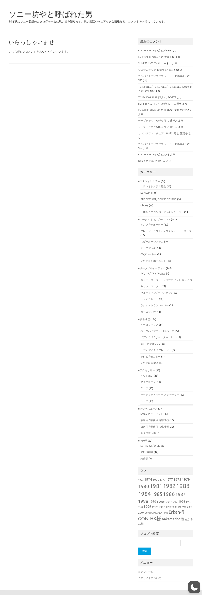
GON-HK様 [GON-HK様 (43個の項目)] (149, 518)
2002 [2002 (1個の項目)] (184, 507)
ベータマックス (149, 324)
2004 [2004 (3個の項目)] (141, 512)
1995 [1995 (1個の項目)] (140, 507)
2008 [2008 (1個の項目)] (147, 513)
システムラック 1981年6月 (153, 69)
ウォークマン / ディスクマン (156, 292)
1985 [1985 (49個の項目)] (156, 494)
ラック (144, 401)
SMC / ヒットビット (151, 413)
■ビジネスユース (148, 408)
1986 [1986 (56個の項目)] (169, 494)
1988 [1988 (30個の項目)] (143, 501)
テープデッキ (148, 248)
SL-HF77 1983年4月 (149, 63)
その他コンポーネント (153, 260)
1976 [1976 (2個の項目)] (162, 479)
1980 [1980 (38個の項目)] (143, 486)
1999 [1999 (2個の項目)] (167, 507)
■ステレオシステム (149, 181)
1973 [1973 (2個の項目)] (141, 479)
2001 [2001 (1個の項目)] (178, 507)
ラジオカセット (149, 299)
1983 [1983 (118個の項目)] (183, 486)
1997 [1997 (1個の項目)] (154, 507)
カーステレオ (148, 311)
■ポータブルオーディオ (151, 268)
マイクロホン (148, 382)
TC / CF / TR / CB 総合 (153, 273)
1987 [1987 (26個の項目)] (180, 494)
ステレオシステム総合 (153, 186)
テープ (144, 388)
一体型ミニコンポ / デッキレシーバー (162, 212)
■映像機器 (144, 319)
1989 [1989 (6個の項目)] (152, 501)
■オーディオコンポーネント (154, 219)
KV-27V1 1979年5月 (149, 50)
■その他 (142, 440)
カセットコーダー (150, 286)
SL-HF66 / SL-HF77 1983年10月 (155, 103)
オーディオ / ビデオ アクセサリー (159, 394)
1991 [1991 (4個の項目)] (167, 501)
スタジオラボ (148, 433)
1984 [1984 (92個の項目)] (144, 494)
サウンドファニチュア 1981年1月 (157, 133)
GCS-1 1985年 (146, 161)
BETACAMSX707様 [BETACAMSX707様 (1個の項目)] (159, 513)
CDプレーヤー (148, 254)
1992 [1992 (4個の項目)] (174, 501)
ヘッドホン (146, 375)
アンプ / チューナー (151, 224)
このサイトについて (149, 578)
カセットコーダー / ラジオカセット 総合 (163, 279)
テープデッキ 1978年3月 (152, 120)
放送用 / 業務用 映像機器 (154, 426)
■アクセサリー (146, 370)
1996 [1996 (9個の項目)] (147, 507)
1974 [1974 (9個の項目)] (148, 479)
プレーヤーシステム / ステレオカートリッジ (165, 231)
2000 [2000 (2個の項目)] (173, 507)
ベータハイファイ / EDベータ (157, 331)
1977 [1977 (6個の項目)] (169, 479)
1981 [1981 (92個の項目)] (156, 486)
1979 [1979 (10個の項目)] (186, 479)
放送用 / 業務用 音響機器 (154, 420)
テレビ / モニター (150, 356)
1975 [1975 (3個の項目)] (156, 479)
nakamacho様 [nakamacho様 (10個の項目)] (173, 519)
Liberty (144, 205)
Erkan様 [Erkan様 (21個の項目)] (176, 512)
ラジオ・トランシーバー (154, 305)
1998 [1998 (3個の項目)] (160, 507)
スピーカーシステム (152, 241)
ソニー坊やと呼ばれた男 (51, 14)
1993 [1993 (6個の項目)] (181, 501)
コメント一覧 (145, 571)
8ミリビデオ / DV (150, 343)
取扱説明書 (146, 452)
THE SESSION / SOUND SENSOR (158, 199)
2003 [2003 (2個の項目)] (190, 507)
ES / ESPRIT (147, 192)
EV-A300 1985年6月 (149, 110)
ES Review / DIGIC (150, 445)
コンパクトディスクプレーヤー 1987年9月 (162, 76)
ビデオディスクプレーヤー (155, 350)
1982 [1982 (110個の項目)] (169, 486)
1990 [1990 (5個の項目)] (160, 501)
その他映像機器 (149, 362)
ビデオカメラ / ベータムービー (158, 337)
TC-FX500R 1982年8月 (151, 97)
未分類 (144, 458)
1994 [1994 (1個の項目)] (188, 502)
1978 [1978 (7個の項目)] (177, 479)
